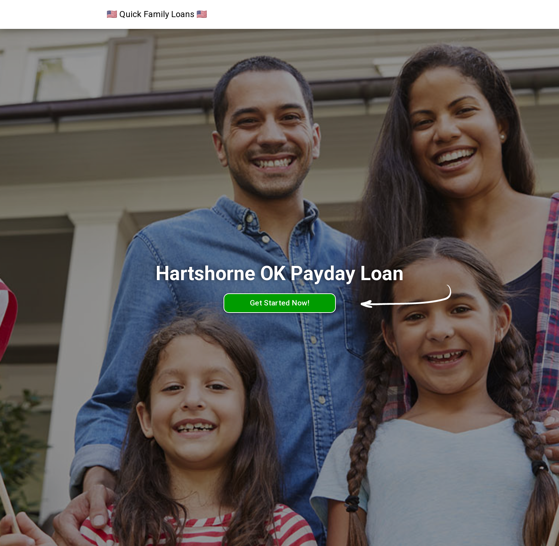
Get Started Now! (279, 303)
